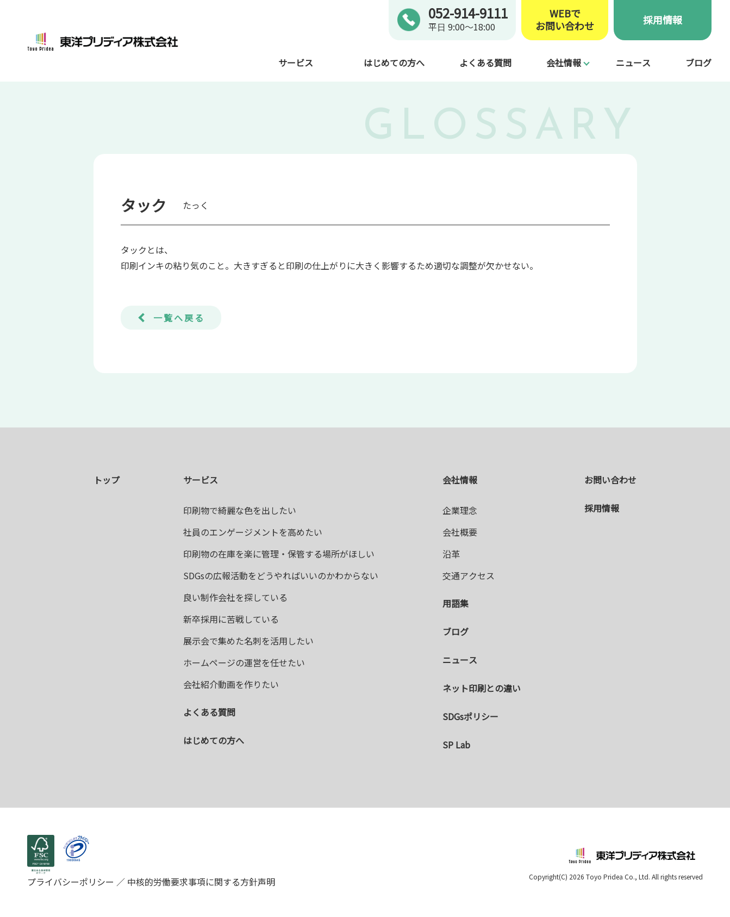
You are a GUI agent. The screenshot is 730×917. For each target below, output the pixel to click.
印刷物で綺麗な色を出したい (239, 510)
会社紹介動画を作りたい (231, 684)
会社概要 (459, 531)
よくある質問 (485, 62)
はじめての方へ (394, 62)
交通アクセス (468, 575)
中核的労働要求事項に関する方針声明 (200, 881)
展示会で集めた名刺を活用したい (248, 640)
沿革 (451, 553)
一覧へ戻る (179, 317)
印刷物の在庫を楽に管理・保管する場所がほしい (279, 553)
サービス (295, 62)
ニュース (633, 62)
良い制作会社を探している (235, 597)
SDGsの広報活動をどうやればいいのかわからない (280, 575)
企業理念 (459, 510)
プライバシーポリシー (71, 881)
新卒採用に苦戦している (231, 618)
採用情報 (662, 19)
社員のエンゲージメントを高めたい (252, 531)
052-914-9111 (468, 12)
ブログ (698, 62)
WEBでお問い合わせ (564, 20)
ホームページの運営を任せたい (244, 662)
